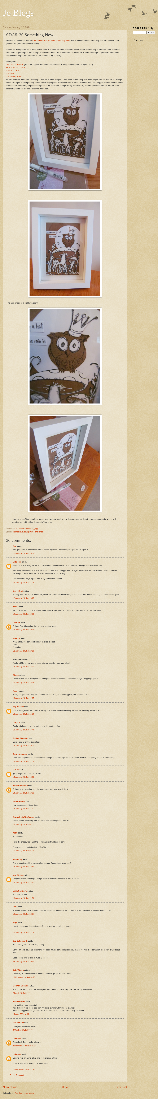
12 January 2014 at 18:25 (23, 598)
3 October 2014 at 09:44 (23, 1030)
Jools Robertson (20, 785)
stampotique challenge (33, 532)
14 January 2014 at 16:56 (23, 777)
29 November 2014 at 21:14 (24, 1046)
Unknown (17, 562)
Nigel (15, 922)
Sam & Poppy (19, 801)
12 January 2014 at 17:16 (23, 582)
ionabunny (17, 859)
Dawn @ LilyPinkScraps (23, 817)
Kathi (15, 833)
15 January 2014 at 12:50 (23, 866)
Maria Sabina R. (20, 891)
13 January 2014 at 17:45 (23, 730)
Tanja (15, 907)
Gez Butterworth (20, 941)
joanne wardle (19, 1002)
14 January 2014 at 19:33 (23, 793)
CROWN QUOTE (13, 77)
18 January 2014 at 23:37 (23, 914)
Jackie (15, 607)
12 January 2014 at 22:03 (23, 666)
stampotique (18, 532)
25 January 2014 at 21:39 (23, 932)
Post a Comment (17, 1075)
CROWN (10, 74)
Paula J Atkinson (20, 738)
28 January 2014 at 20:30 (23, 961)
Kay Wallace (18, 707)
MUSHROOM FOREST (16, 68)
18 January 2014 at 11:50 (23, 898)
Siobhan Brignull (20, 986)
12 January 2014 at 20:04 (23, 630)
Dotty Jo (16, 722)
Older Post (120, 1087)
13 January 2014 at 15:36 (23, 714)
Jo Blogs (18, 13)
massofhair (18, 591)
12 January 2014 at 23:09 (23, 682)
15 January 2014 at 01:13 (23, 824)
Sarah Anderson (20, 754)
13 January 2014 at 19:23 (23, 745)
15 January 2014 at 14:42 (23, 882)
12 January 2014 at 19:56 (23, 614)
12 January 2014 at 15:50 (23, 553)
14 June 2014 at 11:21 (22, 1014)
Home (65, 1087)
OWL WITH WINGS (14, 65)
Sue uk (16, 770)
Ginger (16, 675)
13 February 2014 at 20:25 (24, 977)
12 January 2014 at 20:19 (23, 651)
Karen (15, 691)
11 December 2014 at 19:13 (24, 1069)
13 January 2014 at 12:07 (23, 698)
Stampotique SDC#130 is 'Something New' (51, 41)
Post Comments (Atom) (24, 1093)
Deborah (16, 622)
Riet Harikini (18, 1023)
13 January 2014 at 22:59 (23, 761)
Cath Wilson (18, 970)
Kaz (14, 546)
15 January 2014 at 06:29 (23, 851)
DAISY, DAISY (12, 71)
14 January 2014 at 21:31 (23, 808)
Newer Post (10, 1087)
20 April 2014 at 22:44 (22, 993)
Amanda (16, 638)
